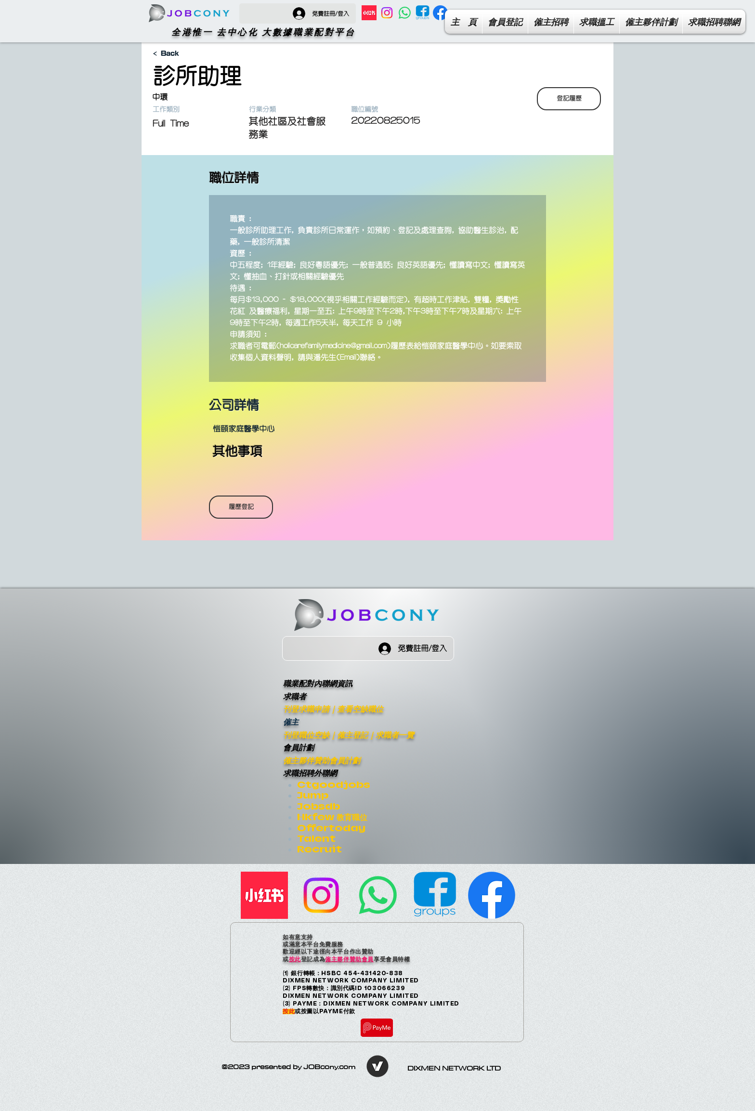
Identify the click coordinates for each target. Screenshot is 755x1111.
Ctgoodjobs (333, 785)
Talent (316, 839)
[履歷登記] (241, 507)
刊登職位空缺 (306, 735)
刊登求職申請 (306, 709)
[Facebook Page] (440, 12)
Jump (312, 795)
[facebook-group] (422, 12)
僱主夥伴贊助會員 (349, 959)
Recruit (319, 849)
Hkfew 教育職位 (332, 817)
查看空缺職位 (360, 709)
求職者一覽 (395, 735)
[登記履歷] (569, 98)
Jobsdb (318, 806)
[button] (714, 22)
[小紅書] (369, 12)
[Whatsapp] (404, 12)
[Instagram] (386, 12)
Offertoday (331, 828)
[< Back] (186, 53)
